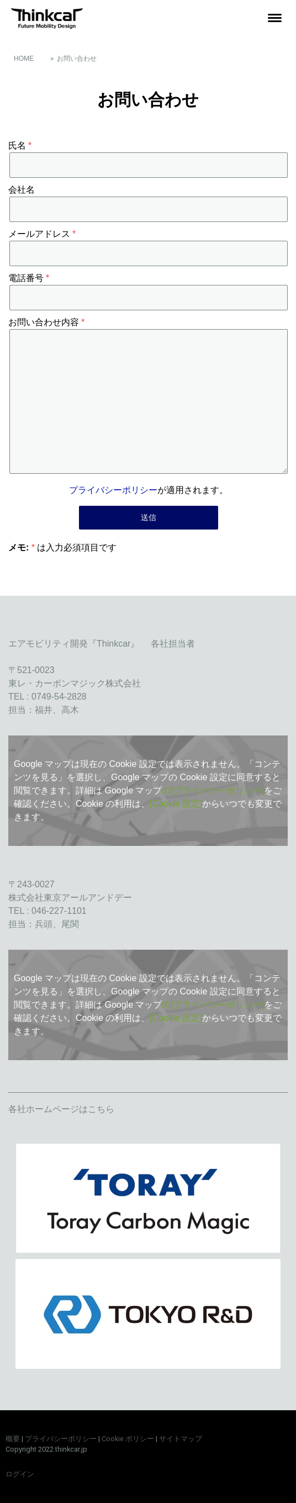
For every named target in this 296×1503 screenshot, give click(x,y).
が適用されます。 (148, 490)
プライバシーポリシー (113, 490)
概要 (13, 1439)
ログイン (20, 1474)
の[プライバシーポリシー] (213, 790)
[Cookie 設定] (176, 803)
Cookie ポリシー (128, 1439)
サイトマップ (180, 1439)
